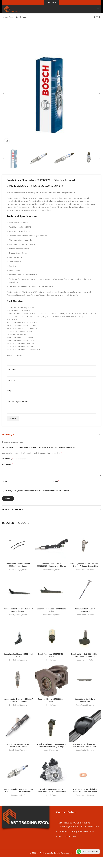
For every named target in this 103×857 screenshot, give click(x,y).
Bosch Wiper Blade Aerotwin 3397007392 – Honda (18, 565)
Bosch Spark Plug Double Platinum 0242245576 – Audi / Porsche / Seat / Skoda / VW (18, 792)
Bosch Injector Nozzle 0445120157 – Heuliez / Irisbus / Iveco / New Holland (85, 566)
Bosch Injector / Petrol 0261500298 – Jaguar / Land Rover (51, 565)
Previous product (94, 17)
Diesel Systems (54, 570)
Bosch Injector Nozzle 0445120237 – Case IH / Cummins (18, 700)
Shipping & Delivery (12, 510)
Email (56, 481)
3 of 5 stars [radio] (21, 458)
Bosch (11, 17)
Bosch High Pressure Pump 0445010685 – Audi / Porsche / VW (51, 790)
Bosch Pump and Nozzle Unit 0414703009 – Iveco (18, 745)
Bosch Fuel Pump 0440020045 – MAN (51, 700)
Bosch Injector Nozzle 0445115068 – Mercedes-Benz (18, 610)
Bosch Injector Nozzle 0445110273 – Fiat (51, 610)
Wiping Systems (20, 570)
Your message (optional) (51, 404)
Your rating (7, 458)
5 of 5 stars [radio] (25, 458)
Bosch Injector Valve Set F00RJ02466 (85, 610)
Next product (99, 17)
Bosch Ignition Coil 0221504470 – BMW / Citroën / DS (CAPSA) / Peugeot (51, 747)
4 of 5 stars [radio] (23, 458)
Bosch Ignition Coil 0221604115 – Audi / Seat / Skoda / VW (85, 655)
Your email (51, 382)
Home (4, 17)
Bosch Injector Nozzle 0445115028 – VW (18, 655)
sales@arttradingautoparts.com (76, 831)
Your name (51, 371)
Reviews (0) (8, 434)
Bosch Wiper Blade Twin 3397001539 (84, 700)
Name (5, 481)
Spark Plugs (21, 17)
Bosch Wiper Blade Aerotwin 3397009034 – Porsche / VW (85, 745)
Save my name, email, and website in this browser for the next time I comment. (39, 491)
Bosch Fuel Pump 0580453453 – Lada (51, 655)
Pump (54, 660)
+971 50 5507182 (67, 836)
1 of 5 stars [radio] (17, 458)
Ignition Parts (87, 660)
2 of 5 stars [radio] (19, 458)
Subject (51, 393)
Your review (7, 464)
